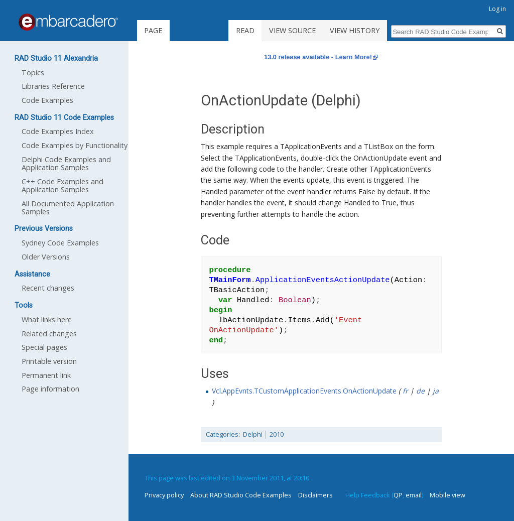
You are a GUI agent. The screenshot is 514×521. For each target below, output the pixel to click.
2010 (277, 434)
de (420, 391)
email (414, 494)
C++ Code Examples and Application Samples (62, 185)
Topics (33, 72)
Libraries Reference (53, 86)
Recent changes (48, 288)
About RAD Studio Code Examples (241, 494)
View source (292, 30)
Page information (50, 389)
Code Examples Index (58, 131)
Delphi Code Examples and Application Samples (66, 163)
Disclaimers (315, 494)
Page (153, 30)
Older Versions (46, 257)
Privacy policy (164, 494)
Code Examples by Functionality (74, 145)
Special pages (44, 347)
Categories (222, 434)
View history (354, 30)
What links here (47, 319)
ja (436, 391)
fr (405, 391)
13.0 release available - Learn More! (318, 57)
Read (245, 30)
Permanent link (46, 375)
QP (398, 494)
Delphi (253, 434)
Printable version (49, 361)
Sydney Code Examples (60, 242)
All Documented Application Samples (68, 207)
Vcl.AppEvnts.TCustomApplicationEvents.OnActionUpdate (304, 391)
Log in (497, 9)
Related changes (49, 333)
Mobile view (447, 494)
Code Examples (47, 100)
